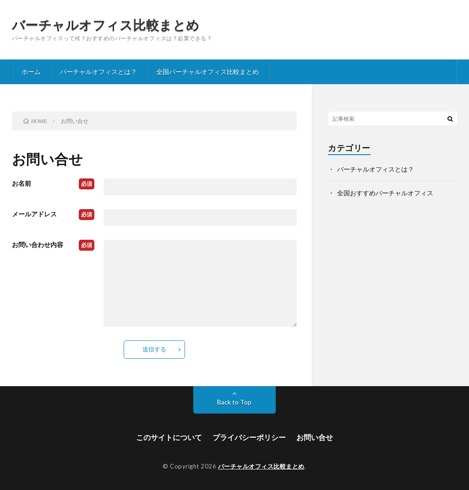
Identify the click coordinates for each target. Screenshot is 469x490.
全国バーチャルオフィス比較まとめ (207, 71)
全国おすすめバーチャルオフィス (385, 193)
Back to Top (234, 402)
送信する (154, 349)
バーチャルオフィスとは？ (98, 71)
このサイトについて (169, 437)
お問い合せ (314, 437)
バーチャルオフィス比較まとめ (106, 24)
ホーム (31, 71)
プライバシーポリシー (249, 437)
